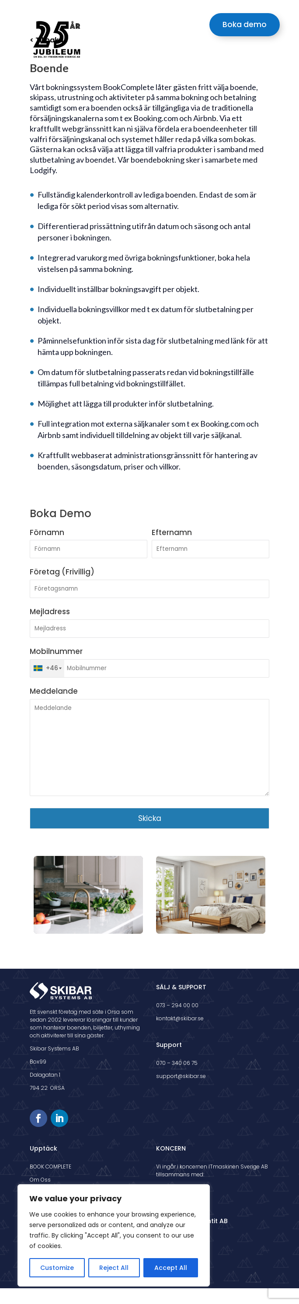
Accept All (170, 1267)
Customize (57, 1267)
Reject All (114, 1267)
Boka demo (245, 24)
